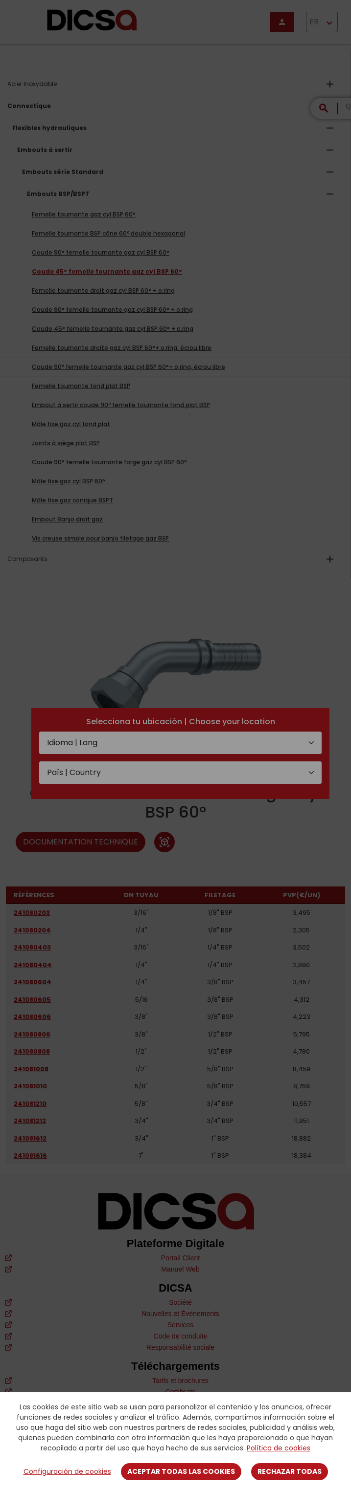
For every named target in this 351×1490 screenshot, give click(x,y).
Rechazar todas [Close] (289, 1471)
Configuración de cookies (67, 1471)
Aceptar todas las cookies (181, 1471)
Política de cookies (278, 1448)
